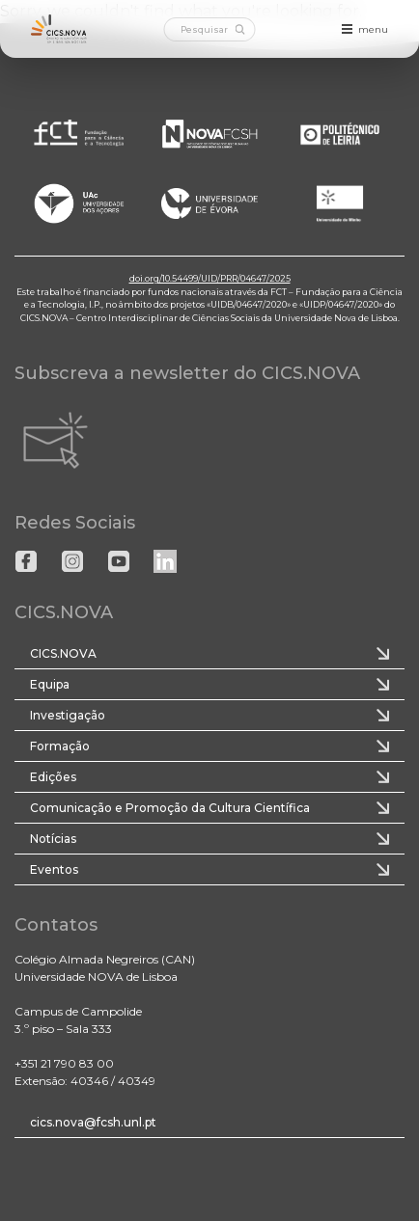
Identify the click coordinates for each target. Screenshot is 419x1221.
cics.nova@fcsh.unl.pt (93, 1122)
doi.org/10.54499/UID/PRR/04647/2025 (210, 278)
